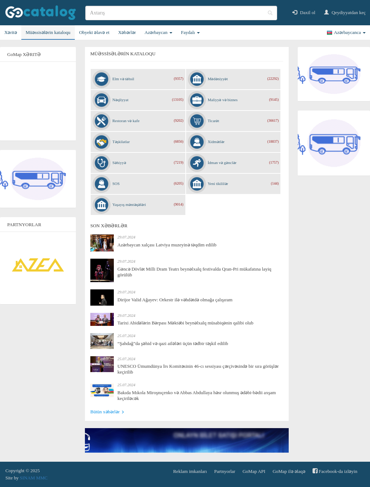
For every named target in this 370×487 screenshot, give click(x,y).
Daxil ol (303, 12)
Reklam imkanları (190, 471)
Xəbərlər (127, 32)
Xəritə (10, 32)
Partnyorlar (224, 471)
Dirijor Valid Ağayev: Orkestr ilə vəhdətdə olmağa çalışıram (174, 299)
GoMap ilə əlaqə (288, 471)
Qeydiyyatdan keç (345, 12)
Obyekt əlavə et (94, 32)
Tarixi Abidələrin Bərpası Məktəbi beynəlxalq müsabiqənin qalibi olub (185, 323)
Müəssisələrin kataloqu (48, 32)
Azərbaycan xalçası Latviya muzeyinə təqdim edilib (166, 244)
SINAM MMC (34, 477)
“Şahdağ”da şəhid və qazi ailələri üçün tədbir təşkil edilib (172, 343)
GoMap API (253, 471)
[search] (181, 13)
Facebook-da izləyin (335, 471)
